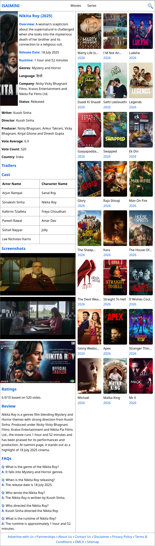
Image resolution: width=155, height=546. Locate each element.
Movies (76, 5)
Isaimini (11, 5)
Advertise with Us (20, 537)
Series (91, 5)
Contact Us (83, 537)
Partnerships (45, 537)
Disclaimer (101, 537)
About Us (65, 537)
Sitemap (93, 542)
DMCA (79, 542)
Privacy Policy (122, 537)
